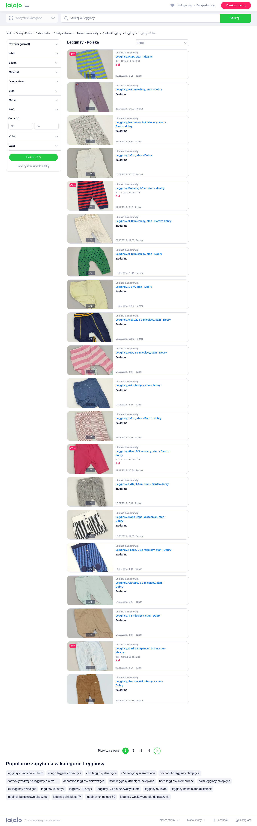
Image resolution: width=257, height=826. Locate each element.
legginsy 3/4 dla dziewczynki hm (118, 789)
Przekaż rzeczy (236, 5)
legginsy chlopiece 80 (101, 796)
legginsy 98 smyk (52, 789)
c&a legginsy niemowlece (138, 773)
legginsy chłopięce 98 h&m (25, 773)
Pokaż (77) (33, 157)
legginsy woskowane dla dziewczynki (144, 796)
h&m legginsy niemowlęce (176, 781)
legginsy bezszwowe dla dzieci (27, 796)
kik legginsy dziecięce (21, 789)
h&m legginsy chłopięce (214, 781)
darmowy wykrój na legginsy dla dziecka (33, 781)
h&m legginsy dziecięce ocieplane (131, 781)
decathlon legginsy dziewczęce (84, 781)
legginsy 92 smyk (80, 789)
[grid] (128, 394)
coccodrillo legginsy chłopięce (179, 773)
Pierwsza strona (108, 750)
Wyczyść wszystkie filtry (33, 166)
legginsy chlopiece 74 (67, 796)
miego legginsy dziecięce (64, 773)
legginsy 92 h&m (155, 789)
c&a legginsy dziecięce (101, 773)
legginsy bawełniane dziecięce (191, 789)
